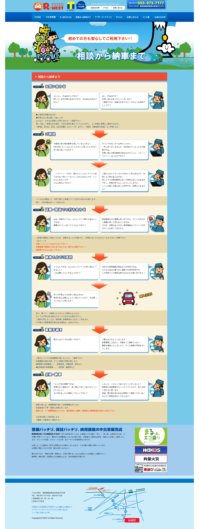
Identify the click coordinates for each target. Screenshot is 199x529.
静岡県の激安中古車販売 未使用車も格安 (105, 4)
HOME (37, 17)
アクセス (105, 8)
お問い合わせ (117, 8)
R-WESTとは (65, 17)
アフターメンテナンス (102, 17)
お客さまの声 (93, 8)
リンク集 (145, 17)
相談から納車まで (82, 17)
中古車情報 (49, 17)
